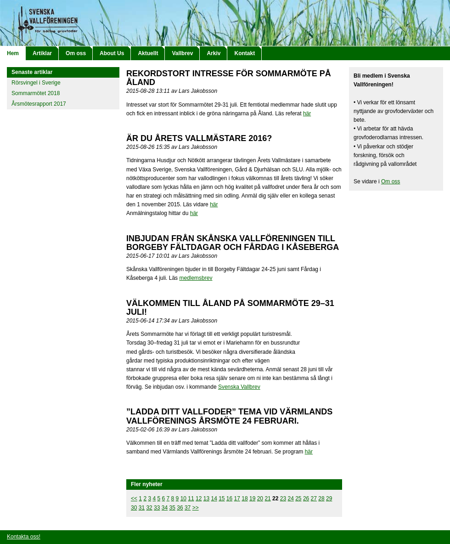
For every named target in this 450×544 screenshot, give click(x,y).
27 (314, 498)
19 (252, 498)
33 (157, 507)
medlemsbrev (195, 278)
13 (206, 498)
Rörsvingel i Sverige (36, 82)
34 (165, 507)
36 (180, 507)
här (307, 113)
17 (237, 498)
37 (188, 507)
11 (191, 498)
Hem (13, 53)
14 (214, 498)
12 (199, 498)
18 (245, 498)
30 (134, 507)
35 (172, 507)
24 (290, 498)
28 (321, 498)
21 (267, 498)
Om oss (76, 53)
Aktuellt (148, 53)
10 (183, 498)
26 (306, 498)
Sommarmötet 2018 (35, 93)
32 (149, 507)
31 (142, 507)
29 (329, 498)
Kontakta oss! (23, 536)
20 (260, 498)
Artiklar (42, 53)
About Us (112, 53)
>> (195, 507)
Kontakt (244, 53)
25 (298, 498)
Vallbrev (182, 53)
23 (283, 498)
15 (222, 498)
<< (134, 498)
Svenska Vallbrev (239, 387)
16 (229, 498)
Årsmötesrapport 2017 (38, 104)
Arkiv (213, 53)
